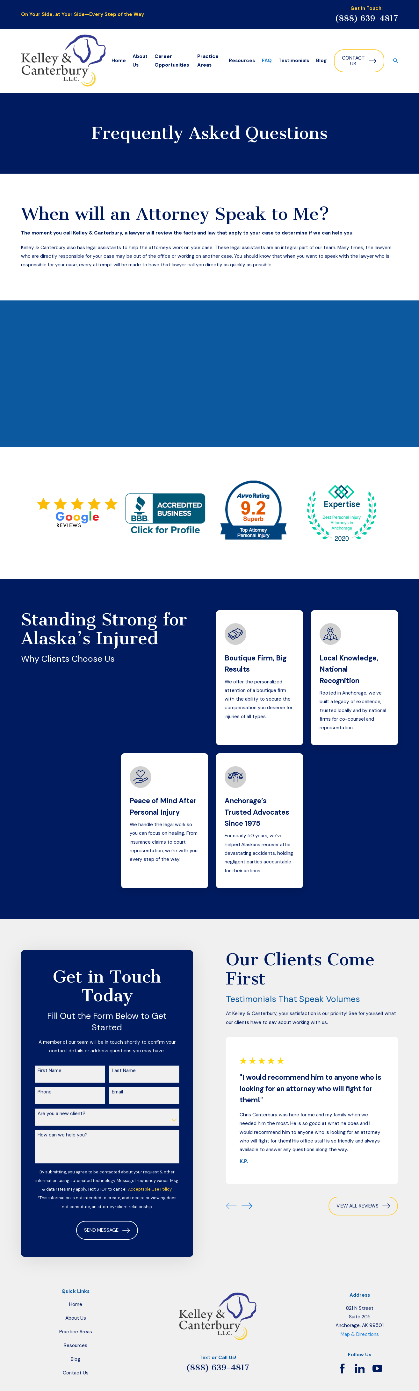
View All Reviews (356, 1206)
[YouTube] (377, 1368)
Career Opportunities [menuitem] (172, 60)
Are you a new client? (54, 1113)
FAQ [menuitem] (267, 60)
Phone (37, 1092)
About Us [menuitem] (140, 60)
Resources (75, 1345)
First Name (42, 1070)
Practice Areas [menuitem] (208, 60)
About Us (75, 1318)
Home (75, 1304)
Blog (75, 1359)
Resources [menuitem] (242, 60)
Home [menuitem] (119, 60)
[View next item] (239, 1205)
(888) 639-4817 (366, 18)
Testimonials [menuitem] (293, 60)
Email (110, 1092)
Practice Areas (75, 1332)
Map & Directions (360, 1334)
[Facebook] (342, 1368)
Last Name (116, 1070)
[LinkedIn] (360, 1368)
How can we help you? (55, 1135)
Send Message (100, 1230)
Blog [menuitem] (321, 60)
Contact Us (359, 61)
